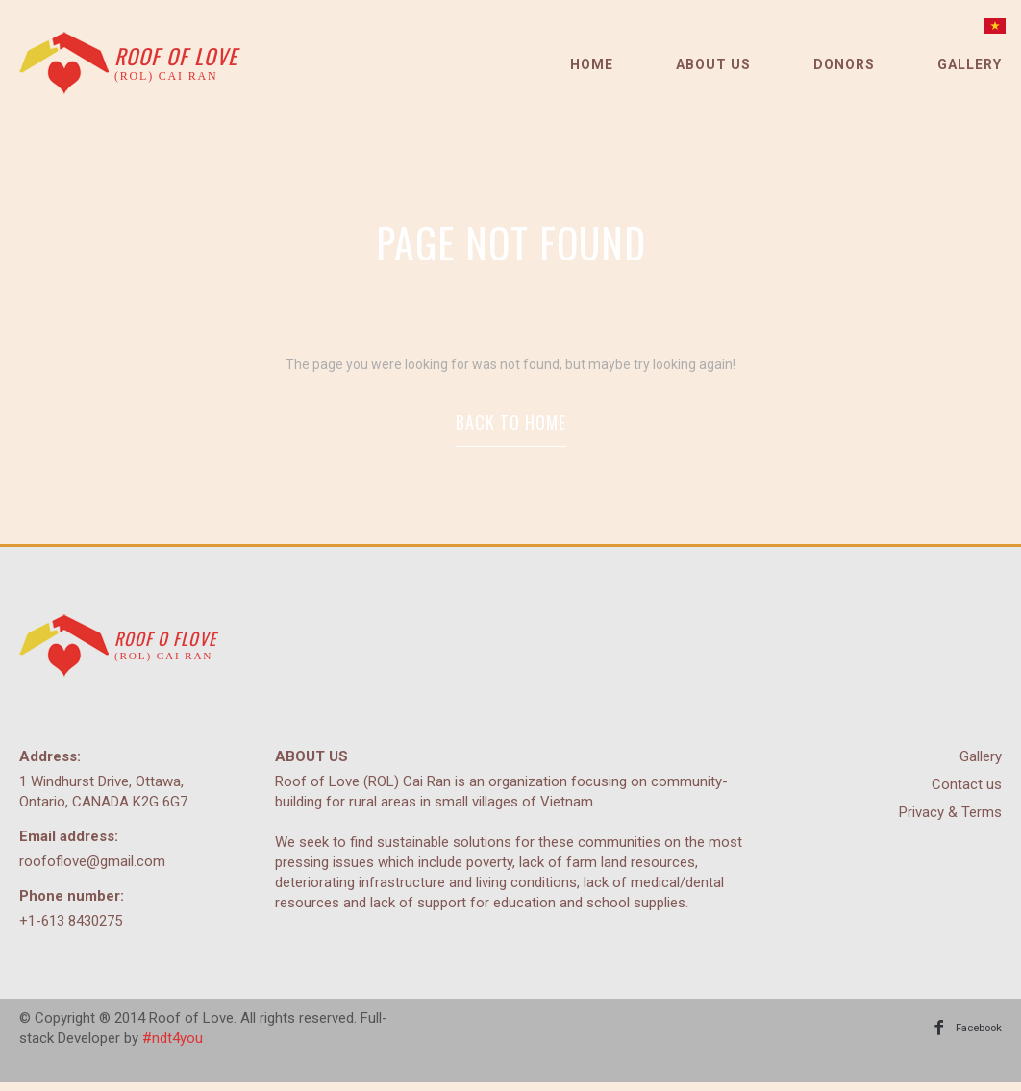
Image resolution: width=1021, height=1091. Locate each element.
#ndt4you (172, 1046)
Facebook (976, 1036)
